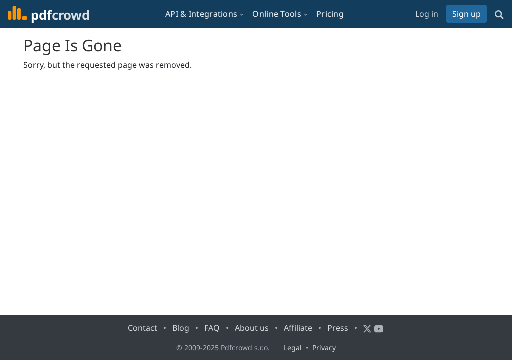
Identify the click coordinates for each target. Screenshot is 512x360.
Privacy (324, 347)
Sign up (466, 14)
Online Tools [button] (277, 14)
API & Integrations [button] (202, 14)
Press (338, 328)
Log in (427, 14)
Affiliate (298, 328)
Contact (143, 328)
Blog (181, 328)
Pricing (330, 14)
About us (252, 328)
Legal (293, 347)
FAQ (212, 328)
